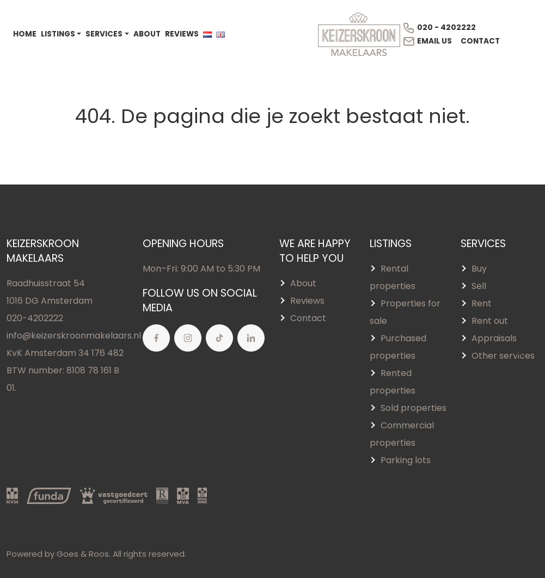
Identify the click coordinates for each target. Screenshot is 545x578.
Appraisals (494, 338)
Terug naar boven (519, 397)
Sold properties (413, 408)
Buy (479, 268)
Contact (480, 41)
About (147, 34)
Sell (478, 286)
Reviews (182, 34)
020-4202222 (35, 318)
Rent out (489, 321)
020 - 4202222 (439, 27)
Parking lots (406, 460)
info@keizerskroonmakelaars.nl (74, 335)
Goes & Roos (83, 553)
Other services (503, 355)
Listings (58, 34)
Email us (427, 41)
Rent (481, 303)
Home (24, 34)
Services (104, 34)
